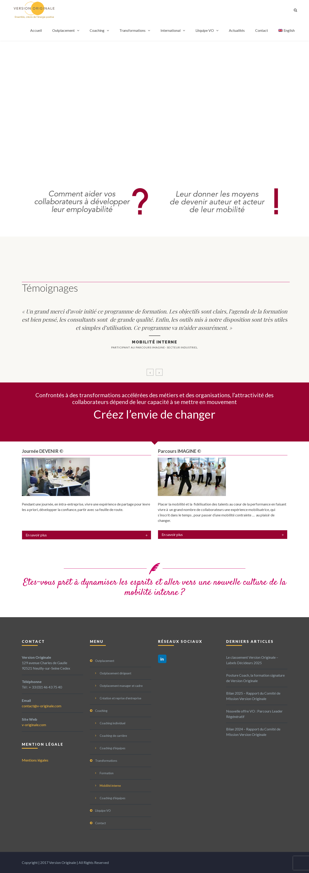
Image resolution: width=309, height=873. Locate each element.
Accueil (36, 30)
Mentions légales (35, 760)
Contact (261, 30)
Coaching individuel (112, 723)
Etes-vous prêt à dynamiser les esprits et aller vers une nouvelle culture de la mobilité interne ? (154, 587)
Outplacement (63, 30)
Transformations (132, 30)
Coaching (97, 30)
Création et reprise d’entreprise (120, 698)
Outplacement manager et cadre (121, 686)
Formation (107, 773)
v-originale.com (34, 725)
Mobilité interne (110, 785)
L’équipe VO (204, 30)
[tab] (86, 535)
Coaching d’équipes (112, 748)
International (170, 30)
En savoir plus (36, 535)
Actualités (237, 30)
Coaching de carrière (113, 735)
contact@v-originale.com (41, 706)
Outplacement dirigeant (115, 673)
